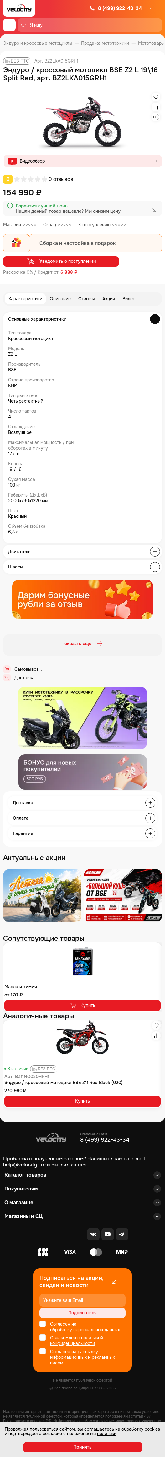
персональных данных (96, 1329)
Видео (128, 299)
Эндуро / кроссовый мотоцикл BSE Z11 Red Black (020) (63, 1082)
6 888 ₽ (68, 272)
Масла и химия (20, 987)
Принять (82, 1447)
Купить (82, 1005)
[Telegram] (122, 1234)
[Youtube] (107, 1234)
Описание (60, 299)
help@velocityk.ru (24, 1164)
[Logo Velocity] (19, 8)
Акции (108, 299)
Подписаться (82, 1313)
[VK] (93, 1234)
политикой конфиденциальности (76, 1340)
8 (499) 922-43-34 (115, 8)
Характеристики (25, 299)
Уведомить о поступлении (61, 261)
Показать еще (82, 643)
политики (106, 1433)
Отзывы (86, 299)
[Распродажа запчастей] (42, 895)
